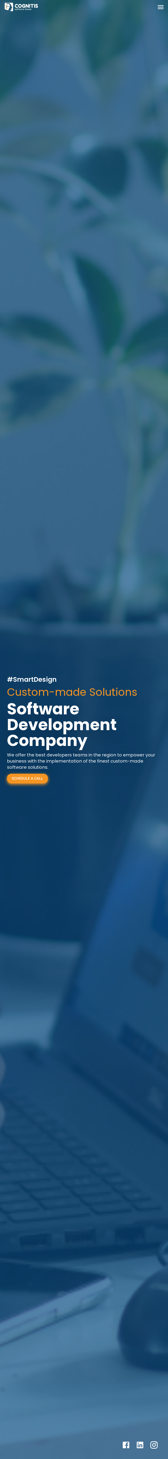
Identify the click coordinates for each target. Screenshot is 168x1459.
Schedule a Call (27, 778)
